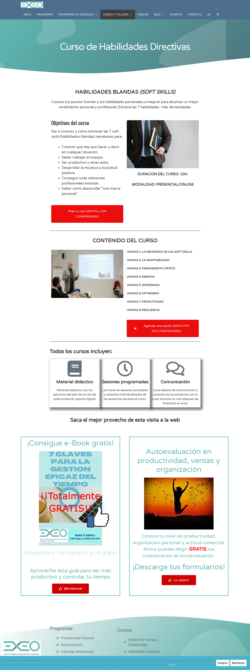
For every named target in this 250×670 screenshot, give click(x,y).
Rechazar (238, 663)
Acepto (223, 663)
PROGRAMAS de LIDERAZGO (79, 14)
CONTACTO (195, 14)
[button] (209, 14)
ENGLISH (143, 14)
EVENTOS (176, 14)
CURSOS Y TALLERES (119, 14)
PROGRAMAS (45, 14)
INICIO (27, 14)
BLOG (160, 14)
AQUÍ (171, 665)
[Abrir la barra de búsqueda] (217, 14)
